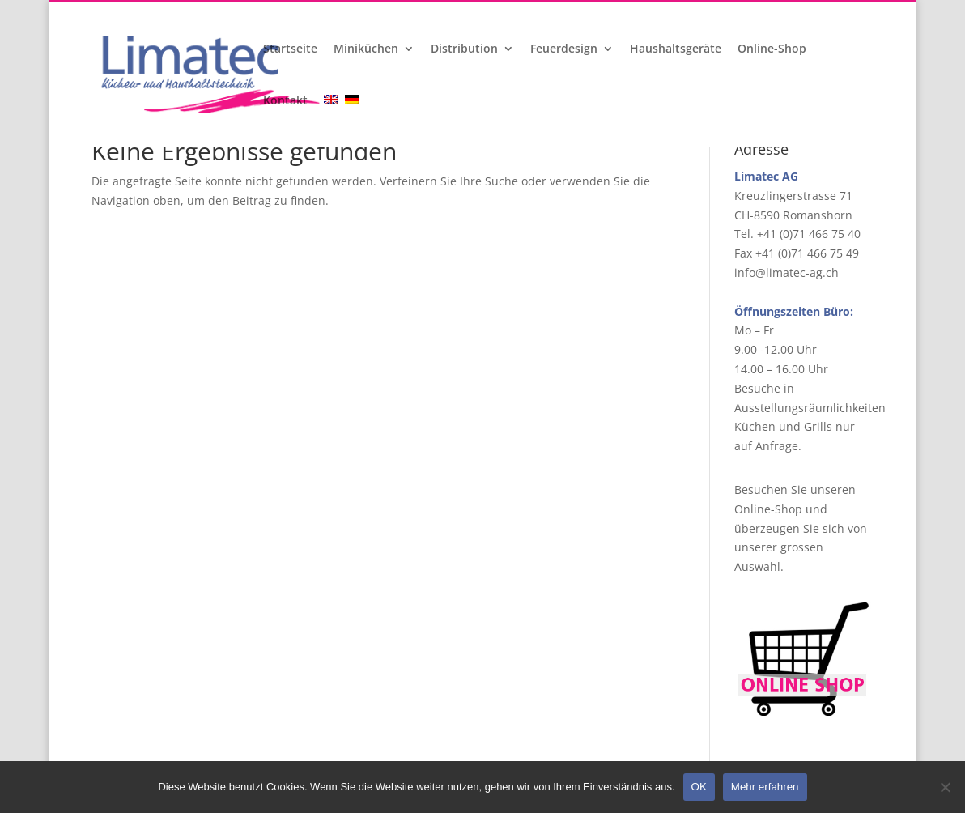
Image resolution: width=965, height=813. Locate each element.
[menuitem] (333, 121)
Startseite (290, 49)
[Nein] (945, 787)
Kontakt (285, 101)
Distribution (464, 49)
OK (699, 787)
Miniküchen (366, 49)
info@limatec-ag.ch (786, 272)
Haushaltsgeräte (675, 49)
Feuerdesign (563, 49)
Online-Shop (772, 49)
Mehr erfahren (765, 787)
